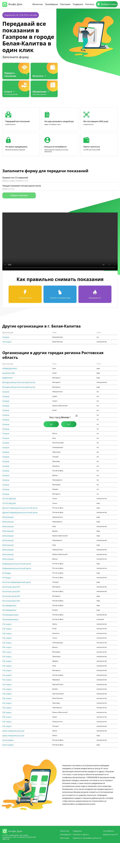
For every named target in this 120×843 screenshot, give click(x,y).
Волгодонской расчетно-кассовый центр (18, 382)
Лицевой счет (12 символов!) (15, 178)
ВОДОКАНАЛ (7, 378)
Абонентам (37, 4)
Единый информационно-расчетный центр (20, 508)
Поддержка (78, 4)
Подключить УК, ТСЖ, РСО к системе (20, 15)
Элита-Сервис (8, 740)
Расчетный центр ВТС (11, 587)
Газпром (5, 337)
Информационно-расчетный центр (16, 564)
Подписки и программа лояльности (87, 838)
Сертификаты (108, 831)
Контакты (89, 4)
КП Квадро (6, 573)
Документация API (110, 834)
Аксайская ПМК (8, 373)
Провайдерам (51, 4)
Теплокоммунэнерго (10, 615)
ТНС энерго (6, 342)
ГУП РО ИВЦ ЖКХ (9, 499)
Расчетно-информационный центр (16, 582)
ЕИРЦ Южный (7, 517)
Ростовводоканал (9, 605)
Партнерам (65, 4)
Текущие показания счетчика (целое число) (21, 186)
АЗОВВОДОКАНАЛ (9, 369)
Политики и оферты (81, 834)
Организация (7, 333)
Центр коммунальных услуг (13, 731)
